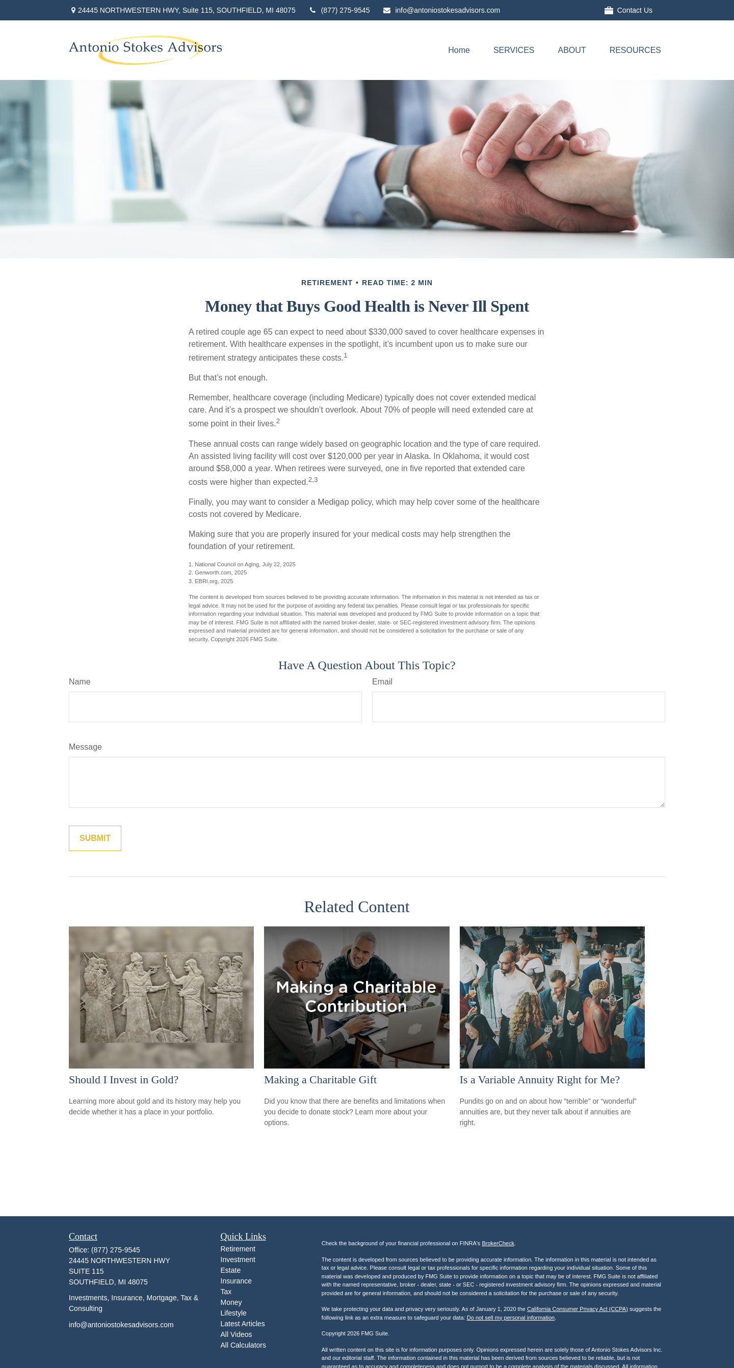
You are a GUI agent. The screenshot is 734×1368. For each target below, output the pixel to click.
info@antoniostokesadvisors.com (441, 10)
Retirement (238, 1249)
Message (85, 747)
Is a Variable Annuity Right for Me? (540, 1079)
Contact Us (628, 10)
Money (231, 1302)
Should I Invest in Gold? (123, 1079)
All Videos (236, 1334)
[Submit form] (95, 838)
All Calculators (243, 1345)
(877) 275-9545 (339, 10)
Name (80, 681)
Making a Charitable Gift (320, 1079)
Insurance (236, 1281)
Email (382, 681)
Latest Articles (243, 1324)
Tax (226, 1292)
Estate (231, 1270)
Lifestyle (234, 1313)
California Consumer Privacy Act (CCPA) (577, 1309)
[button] (459, 50)
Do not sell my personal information (511, 1318)
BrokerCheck (498, 1243)
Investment (238, 1259)
